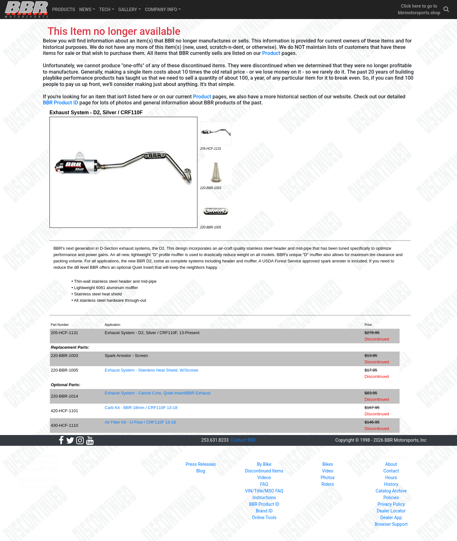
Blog (200, 470)
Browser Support (390, 524)
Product (271, 53)
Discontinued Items (264, 470)
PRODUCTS (63, 9)
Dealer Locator (391, 510)
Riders (327, 484)
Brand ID (264, 510)
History (391, 484)
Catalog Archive (391, 490)
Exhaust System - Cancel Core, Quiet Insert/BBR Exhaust (157, 393)
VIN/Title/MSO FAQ (264, 490)
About (391, 464)
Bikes (327, 464)
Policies (391, 497)
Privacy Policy (391, 504)
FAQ (264, 484)
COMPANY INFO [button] (161, 9)
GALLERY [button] (127, 9)
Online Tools (264, 517)
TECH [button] (105, 9)
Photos (327, 477)
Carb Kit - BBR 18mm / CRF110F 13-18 (141, 407)
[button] (446, 9)
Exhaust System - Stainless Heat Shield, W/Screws (151, 370)
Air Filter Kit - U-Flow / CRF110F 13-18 (140, 422)
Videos (264, 477)
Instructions (264, 497)
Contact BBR (243, 440)
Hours (391, 477)
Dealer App (391, 517)
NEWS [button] (85, 9)
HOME (89, 457)
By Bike (264, 464)
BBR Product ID (60, 103)
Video (328, 470)
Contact (391, 470)
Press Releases (201, 464)
